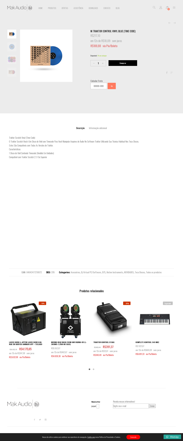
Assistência (78, 8)
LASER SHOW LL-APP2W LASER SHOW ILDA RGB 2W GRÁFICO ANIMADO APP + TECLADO (25, 343)
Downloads (93, 8)
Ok (112, 86)
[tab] (80, 128)
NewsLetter (96, 401)
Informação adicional (98, 128)
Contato (106, 8)
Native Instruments (115, 272)
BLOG (118, 8)
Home (41, 8)
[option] (46, 56)
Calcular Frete (96, 81)
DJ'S (103, 272)
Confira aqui (91, 437)
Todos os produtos (154, 272)
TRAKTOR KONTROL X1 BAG (103, 342)
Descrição (80, 128)
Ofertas (65, 8)
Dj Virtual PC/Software (91, 272)
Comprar (123, 63)
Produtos (52, 8)
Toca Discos (140, 272)
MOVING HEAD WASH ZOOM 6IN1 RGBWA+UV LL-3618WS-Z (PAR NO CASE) (69, 343)
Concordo (133, 437)
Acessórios (75, 272)
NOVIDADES (129, 272)
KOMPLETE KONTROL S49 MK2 (147, 342)
